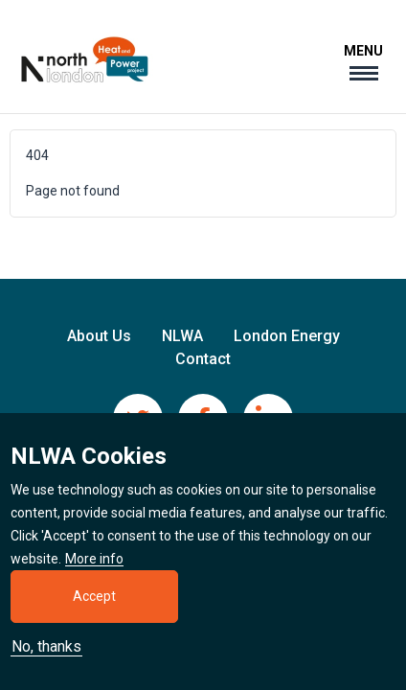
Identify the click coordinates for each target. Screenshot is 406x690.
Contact (203, 359)
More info (94, 568)
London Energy (287, 336)
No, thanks (46, 655)
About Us (99, 336)
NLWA (182, 336)
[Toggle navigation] (363, 62)
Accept (94, 604)
